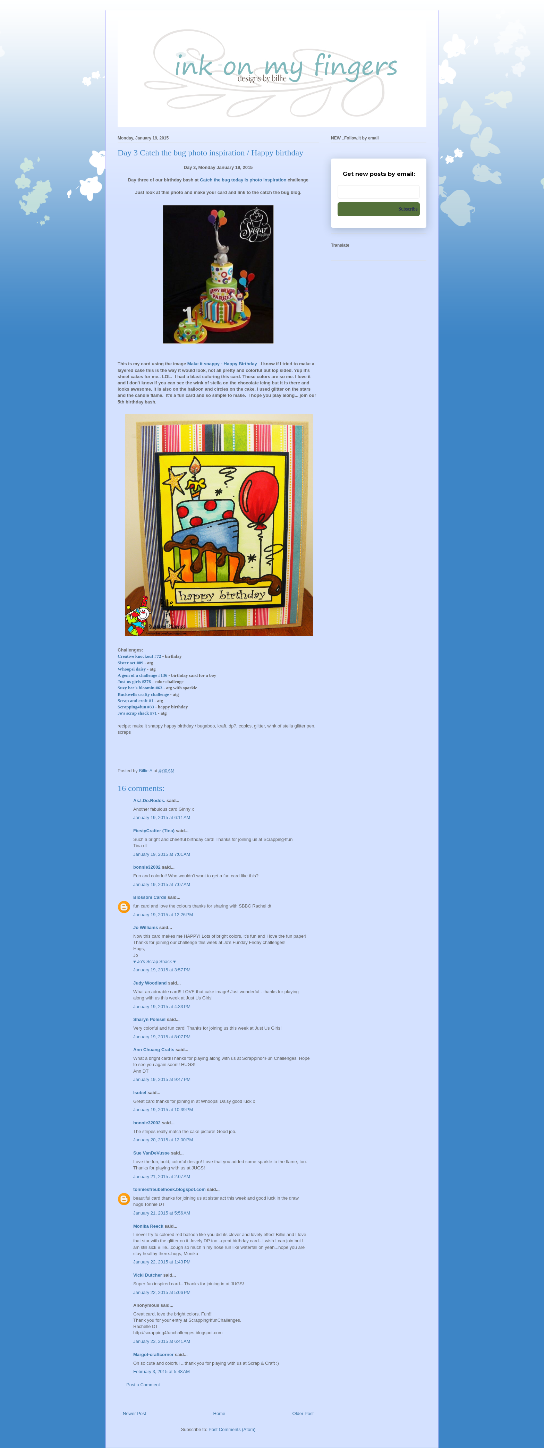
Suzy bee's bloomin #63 (140, 687)
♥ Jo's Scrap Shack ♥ (154, 961)
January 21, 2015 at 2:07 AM (161, 1176)
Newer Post (134, 1413)
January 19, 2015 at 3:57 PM (161, 969)
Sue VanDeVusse (151, 1153)
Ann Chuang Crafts (153, 1049)
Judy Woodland (150, 983)
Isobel (139, 1092)
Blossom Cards (149, 897)
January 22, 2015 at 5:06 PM (161, 1292)
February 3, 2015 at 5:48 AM (161, 1371)
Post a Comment (143, 1384)
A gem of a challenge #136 (142, 675)
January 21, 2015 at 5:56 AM (161, 1213)
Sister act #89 (130, 662)
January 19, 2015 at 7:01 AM (161, 854)
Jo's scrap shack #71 (137, 713)
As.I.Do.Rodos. (149, 800)
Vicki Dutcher (147, 1275)
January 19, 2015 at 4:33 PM (161, 1006)
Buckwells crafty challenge (143, 694)
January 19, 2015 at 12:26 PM (163, 914)
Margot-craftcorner (153, 1354)
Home (219, 1413)
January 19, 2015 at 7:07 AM (161, 884)
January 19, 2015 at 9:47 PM (161, 1079)
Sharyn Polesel (149, 1019)
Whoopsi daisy (132, 669)
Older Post (303, 1413)
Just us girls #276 (134, 681)
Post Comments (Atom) (232, 1429)
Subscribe (408, 209)
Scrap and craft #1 (135, 700)
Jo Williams (146, 927)
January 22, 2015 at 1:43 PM (161, 1261)
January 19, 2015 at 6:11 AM (161, 817)
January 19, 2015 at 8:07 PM (161, 1036)
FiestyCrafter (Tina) (154, 830)
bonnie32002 (147, 867)
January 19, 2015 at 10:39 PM (163, 1109)
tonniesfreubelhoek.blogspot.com (169, 1189)
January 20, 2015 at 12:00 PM (163, 1139)
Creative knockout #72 (139, 656)
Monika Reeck (148, 1226)
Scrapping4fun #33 (136, 706)
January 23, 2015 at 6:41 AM (161, 1341)
